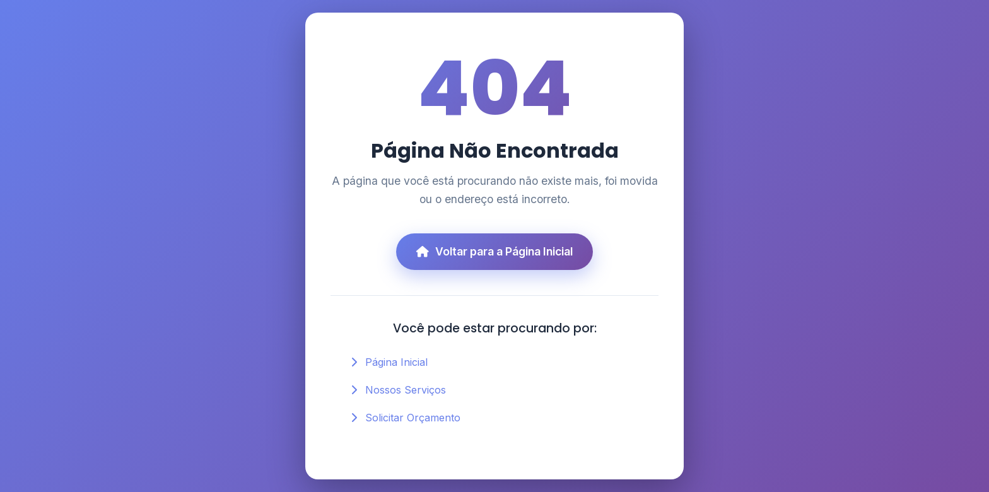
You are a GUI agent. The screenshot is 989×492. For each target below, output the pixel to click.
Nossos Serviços (405, 390)
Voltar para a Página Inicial (494, 251)
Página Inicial (396, 362)
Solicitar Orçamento (412, 417)
